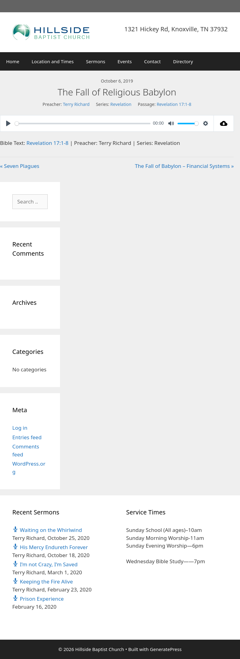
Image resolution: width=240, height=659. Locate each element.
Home (12, 61)
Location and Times (53, 61)
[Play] (8, 123)
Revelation (121, 104)
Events (125, 61)
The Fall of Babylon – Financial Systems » (184, 165)
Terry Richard (76, 104)
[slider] (82, 123)
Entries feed (27, 437)
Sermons (95, 61)
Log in (19, 427)
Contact (152, 61)
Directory (183, 61)
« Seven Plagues (19, 165)
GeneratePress (166, 649)
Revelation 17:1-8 (174, 104)
